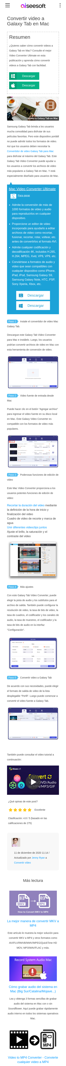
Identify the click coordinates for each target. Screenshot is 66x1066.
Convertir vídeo (22, 862)
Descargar (28, 76)
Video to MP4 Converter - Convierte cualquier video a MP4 (33, 1060)
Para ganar (24, 195)
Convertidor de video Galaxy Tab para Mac (30, 151)
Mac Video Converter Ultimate (32, 189)
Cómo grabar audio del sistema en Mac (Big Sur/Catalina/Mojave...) (33, 989)
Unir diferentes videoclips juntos (27, 527)
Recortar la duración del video (26, 505)
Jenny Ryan (38, 857)
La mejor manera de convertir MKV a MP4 (33, 923)
